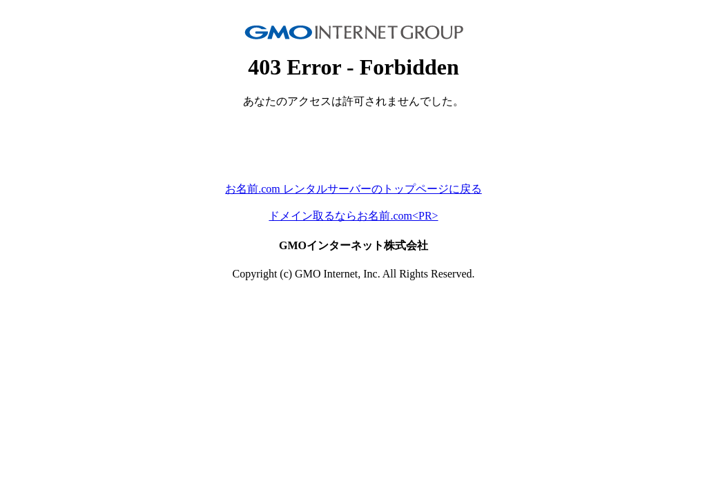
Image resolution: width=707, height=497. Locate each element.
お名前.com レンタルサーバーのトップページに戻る (353, 189)
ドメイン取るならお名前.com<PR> (353, 216)
